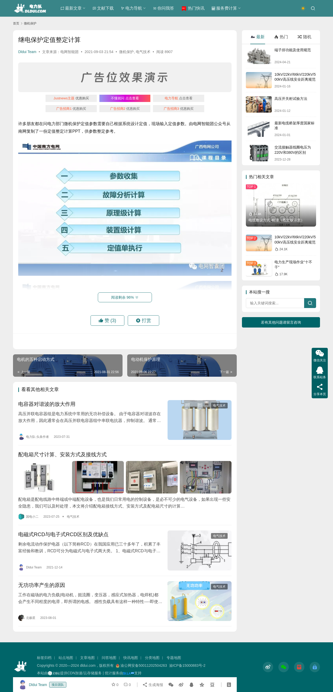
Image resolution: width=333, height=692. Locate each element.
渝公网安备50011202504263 (143, 665)
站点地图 (66, 658)
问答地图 (109, 658)
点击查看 (125, 98)
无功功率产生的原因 (41, 585)
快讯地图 (130, 658)
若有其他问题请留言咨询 (281, 322)
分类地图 (152, 658)
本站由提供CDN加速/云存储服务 (69, 673)
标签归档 (44, 658)
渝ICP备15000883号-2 (187, 665)
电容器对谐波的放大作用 (46, 404)
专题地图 (173, 658)
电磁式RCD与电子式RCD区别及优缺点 (63, 534)
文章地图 (87, 658)
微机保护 (126, 52)
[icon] (268, 667)
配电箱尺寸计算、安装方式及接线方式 (62, 454)
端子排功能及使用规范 (292, 50)
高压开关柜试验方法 (290, 99)
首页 (16, 23)
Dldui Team (27, 52)
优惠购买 (71, 98)
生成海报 (152, 684)
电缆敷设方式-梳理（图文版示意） (276, 220)
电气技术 (143, 52)
